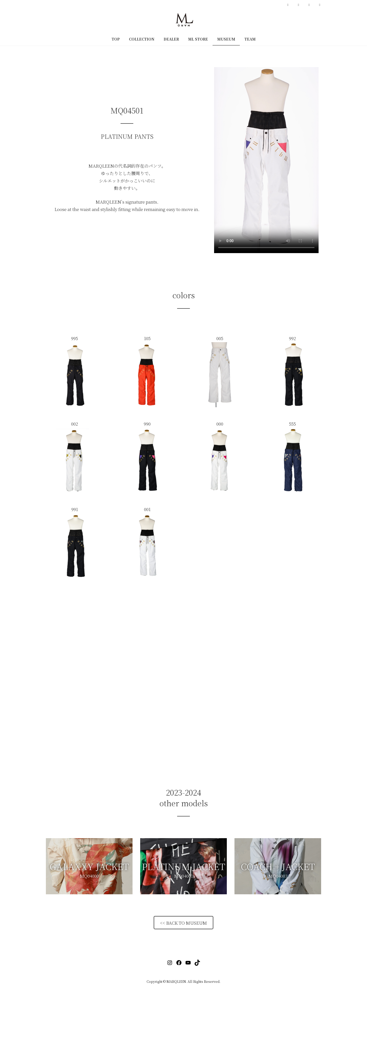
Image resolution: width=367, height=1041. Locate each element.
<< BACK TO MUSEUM (183, 923)
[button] (89, 866)
